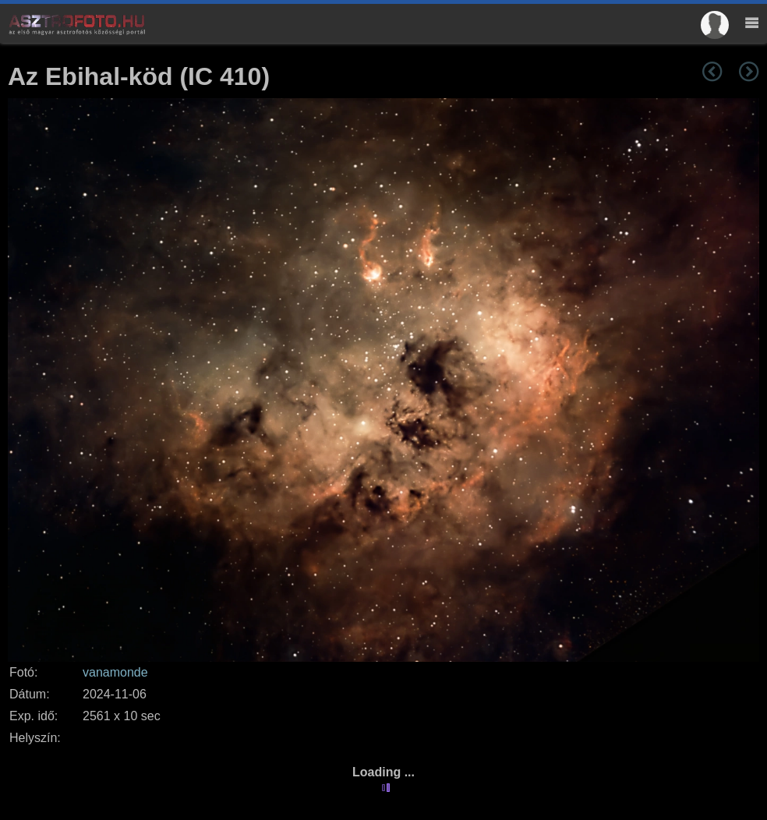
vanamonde (115, 672)
